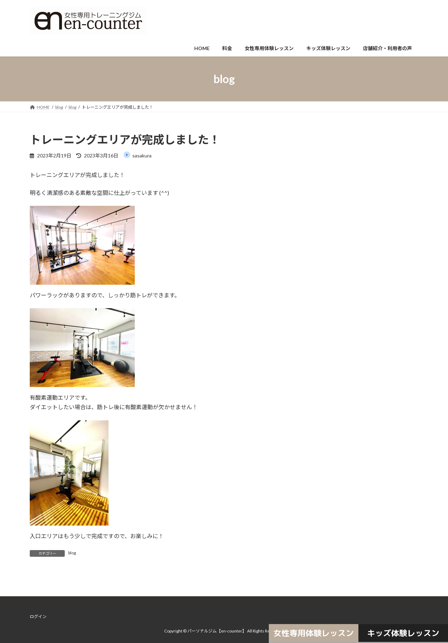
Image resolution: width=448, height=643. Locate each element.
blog (72, 552)
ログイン (38, 616)
